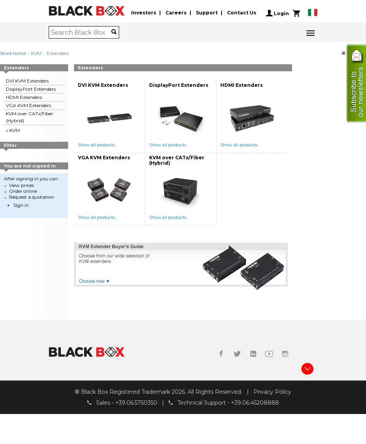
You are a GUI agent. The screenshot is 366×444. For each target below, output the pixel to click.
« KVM (13, 130)
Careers (176, 13)
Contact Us (241, 13)
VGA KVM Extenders (28, 105)
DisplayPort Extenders (31, 89)
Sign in (21, 205)
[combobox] (81, 32)
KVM (36, 53)
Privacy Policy (272, 391)
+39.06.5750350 (136, 403)
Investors (143, 13)
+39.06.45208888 (255, 403)
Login (277, 13)
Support (207, 13)
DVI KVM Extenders (27, 81)
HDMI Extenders (24, 97)
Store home (13, 53)
